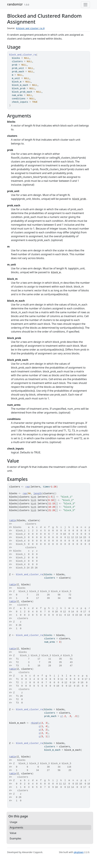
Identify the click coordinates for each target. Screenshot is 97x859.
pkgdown (79, 852)
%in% (33, 497)
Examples (15, 838)
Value (13, 833)
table (12, 520)
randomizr (15, 4)
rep (27, 487)
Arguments (16, 827)
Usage (13, 822)
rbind (34, 723)
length (38, 493)
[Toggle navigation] (85, 4)
